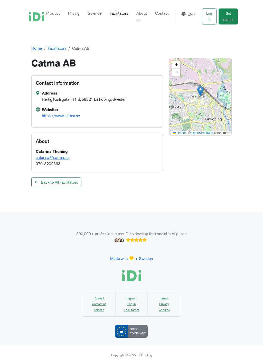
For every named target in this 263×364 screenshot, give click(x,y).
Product (53, 13)
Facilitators (119, 13)
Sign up (132, 298)
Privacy (164, 304)
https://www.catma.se (61, 115)
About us (141, 16)
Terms (164, 298)
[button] (209, 16)
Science (94, 13)
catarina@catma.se (52, 157)
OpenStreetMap (202, 133)
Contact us (99, 304)
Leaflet (179, 133)
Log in (131, 304)
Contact (162, 13)
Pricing (74, 13)
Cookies (164, 310)
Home (36, 48)
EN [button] (187, 14)
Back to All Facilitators (56, 182)
